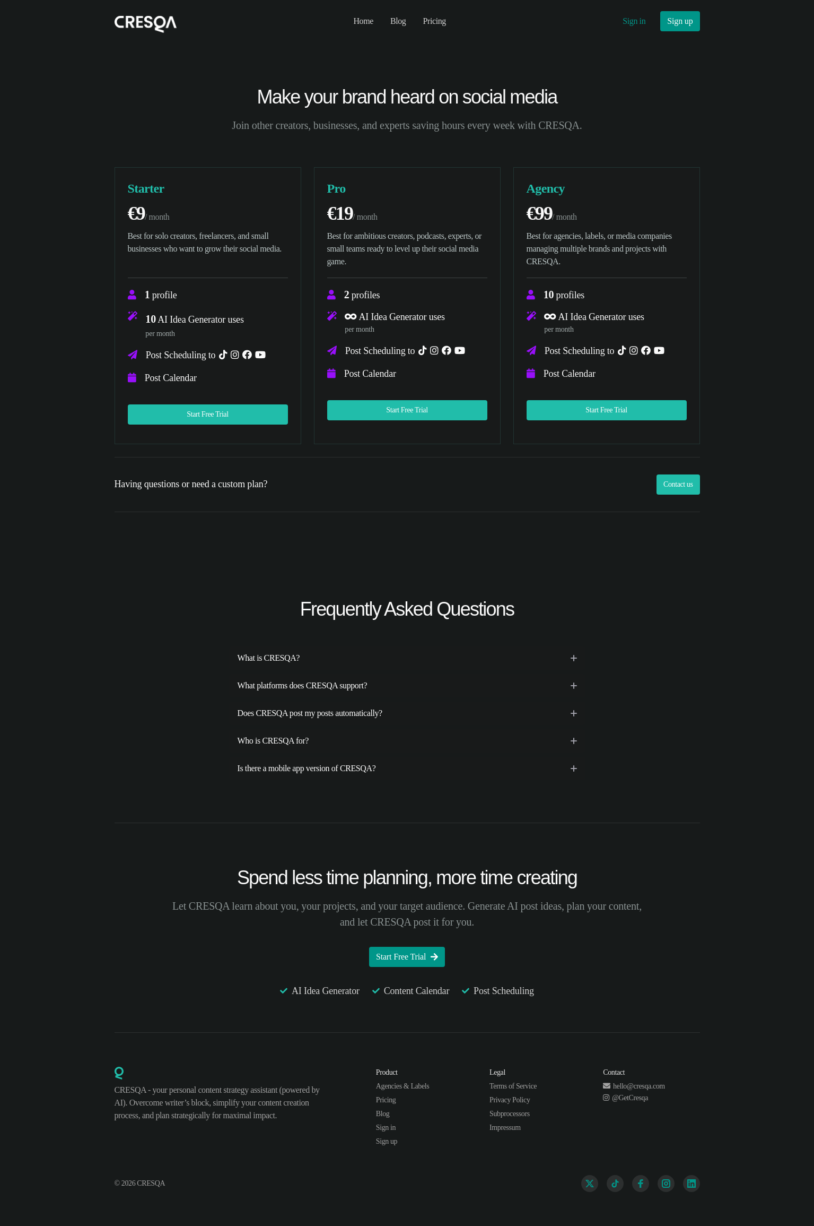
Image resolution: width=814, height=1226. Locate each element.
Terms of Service (513, 1086)
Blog (398, 20)
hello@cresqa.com (634, 1086)
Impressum (505, 1128)
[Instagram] (666, 1183)
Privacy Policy (509, 1100)
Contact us (678, 484)
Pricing (434, 20)
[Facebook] (640, 1183)
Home (363, 20)
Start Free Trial (207, 414)
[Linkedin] (691, 1183)
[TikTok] (615, 1183)
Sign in (634, 20)
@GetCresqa (625, 1098)
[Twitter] (589, 1183)
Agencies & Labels (403, 1086)
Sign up (680, 20)
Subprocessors (509, 1114)
